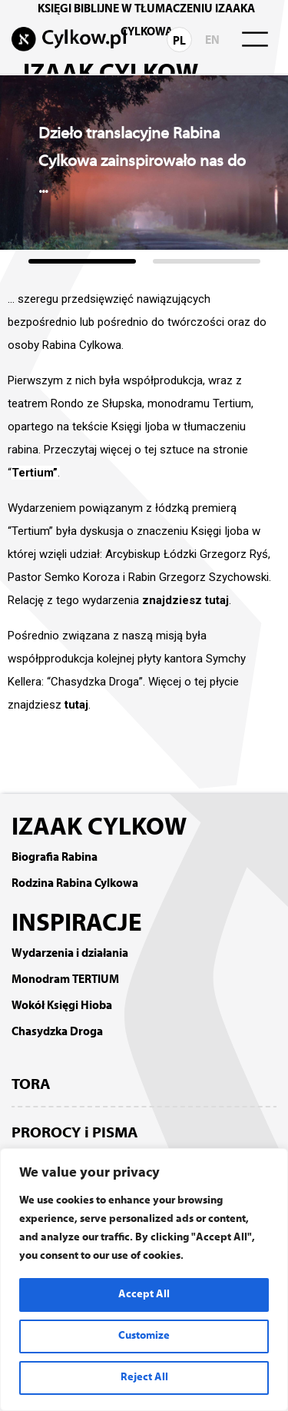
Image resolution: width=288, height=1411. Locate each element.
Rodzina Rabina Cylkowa (75, 884)
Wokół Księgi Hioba (62, 1006)
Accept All (144, 1294)
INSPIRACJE (77, 924)
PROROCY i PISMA (75, 1133)
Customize (144, 1336)
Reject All (144, 1377)
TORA (31, 1085)
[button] (82, 261)
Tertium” (35, 473)
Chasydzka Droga (57, 1032)
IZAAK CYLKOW (99, 828)
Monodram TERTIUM (65, 980)
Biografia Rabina (55, 858)
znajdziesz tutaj (185, 600)
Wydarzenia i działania (70, 954)
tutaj (76, 705)
